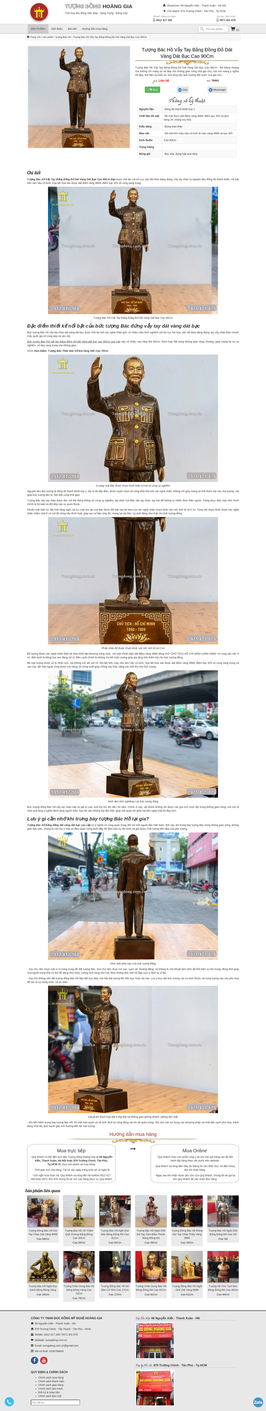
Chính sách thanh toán (51, 1381)
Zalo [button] (182, 90)
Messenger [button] (217, 90)
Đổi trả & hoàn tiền (49, 1392)
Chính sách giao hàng (50, 1384)
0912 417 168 (164, 20)
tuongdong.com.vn (56, 1340)
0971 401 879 (228, 20)
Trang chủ (35, 37)
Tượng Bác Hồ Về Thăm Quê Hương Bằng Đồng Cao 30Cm (79, 1234)
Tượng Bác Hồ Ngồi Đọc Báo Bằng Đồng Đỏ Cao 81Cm (115, 1234)
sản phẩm (48, 37)
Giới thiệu (56, 28)
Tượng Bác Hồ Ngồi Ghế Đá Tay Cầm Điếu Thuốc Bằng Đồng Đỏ (151, 1234)
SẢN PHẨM (38, 28)
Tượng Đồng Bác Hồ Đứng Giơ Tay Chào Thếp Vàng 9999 (186, 1234)
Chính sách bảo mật (50, 1396)
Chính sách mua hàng (51, 1377)
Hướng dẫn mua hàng (94, 28)
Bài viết (72, 28)
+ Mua (152, 89)
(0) (235, 29)
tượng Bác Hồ (63, 37)
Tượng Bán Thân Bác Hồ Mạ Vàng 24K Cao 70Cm (78, 350)
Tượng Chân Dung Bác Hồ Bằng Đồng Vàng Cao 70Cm (79, 1290)
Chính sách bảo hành (50, 1388)
